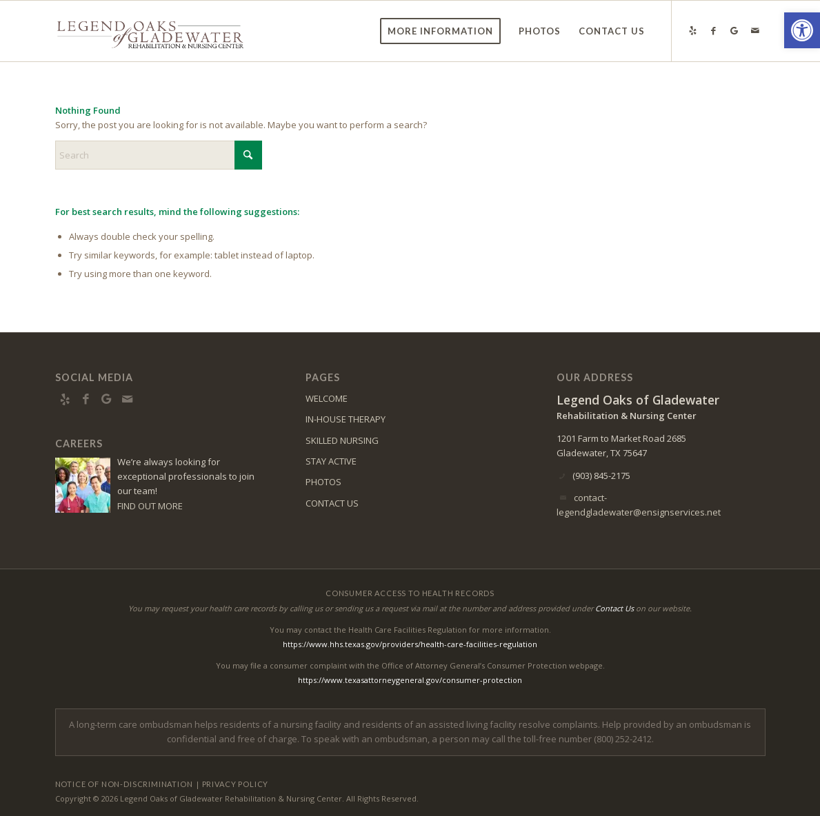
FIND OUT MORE (150, 506)
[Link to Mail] (755, 30)
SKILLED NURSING (342, 440)
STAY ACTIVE (331, 461)
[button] (802, 30)
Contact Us (614, 608)
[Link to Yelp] (693, 30)
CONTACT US (332, 503)
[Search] (158, 155)
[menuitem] (440, 31)
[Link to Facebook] (713, 30)
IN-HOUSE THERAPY (346, 419)
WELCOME (327, 398)
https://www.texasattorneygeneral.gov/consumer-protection (410, 680)
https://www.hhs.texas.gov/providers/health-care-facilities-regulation (410, 644)
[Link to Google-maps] (734, 30)
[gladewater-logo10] (150, 31)
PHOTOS (323, 482)
